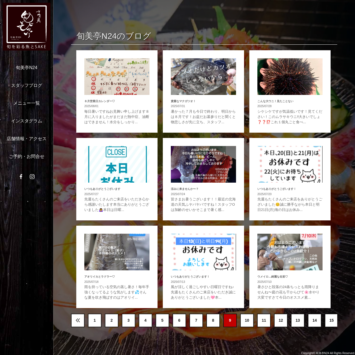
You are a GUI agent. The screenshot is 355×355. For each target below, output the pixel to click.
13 (298, 320)
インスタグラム (26, 121)
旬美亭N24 (26, 67)
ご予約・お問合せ (26, 156)
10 (247, 320)
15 (331, 320)
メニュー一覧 (26, 103)
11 (264, 320)
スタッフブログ (26, 85)
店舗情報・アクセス (27, 138)
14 (315, 320)
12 (281, 320)
